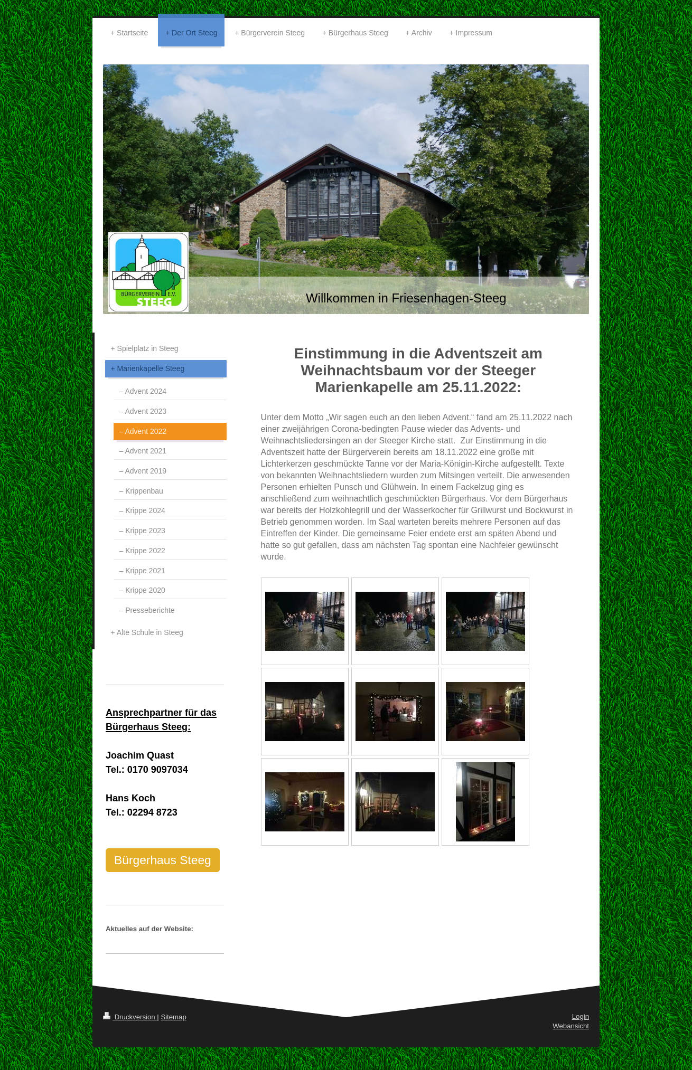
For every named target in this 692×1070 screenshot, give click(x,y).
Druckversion (130, 1017)
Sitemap (173, 1017)
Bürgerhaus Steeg (162, 860)
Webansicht (571, 1026)
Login (580, 1016)
